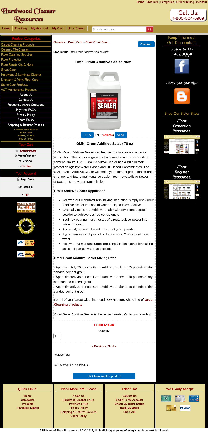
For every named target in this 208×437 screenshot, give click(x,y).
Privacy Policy (26, 114)
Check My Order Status (129, 408)
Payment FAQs (26, 109)
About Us (26, 94)
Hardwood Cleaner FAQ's (78, 404)
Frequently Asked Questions (26, 104)
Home (140, 2)
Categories (167, 2)
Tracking (21, 28)
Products (152, 2)
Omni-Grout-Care (96, 42)
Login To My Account (129, 404)
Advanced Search (28, 412)
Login (26, 194)
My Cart (57, 28)
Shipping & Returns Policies (26, 124)
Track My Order (129, 412)
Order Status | (185, 2)
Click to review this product (104, 380)
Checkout (201, 2)
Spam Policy (26, 119)
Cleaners (59, 42)
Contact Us (26, 99)
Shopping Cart (28, 150)
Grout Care (75, 42)
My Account (39, 28)
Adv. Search (76, 28)
